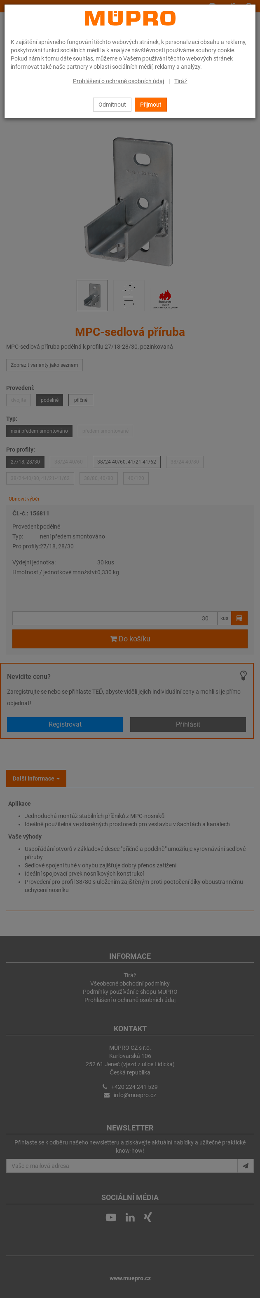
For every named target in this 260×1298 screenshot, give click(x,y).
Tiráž (180, 81)
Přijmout (151, 104)
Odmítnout (112, 104)
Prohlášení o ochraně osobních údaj (118, 81)
